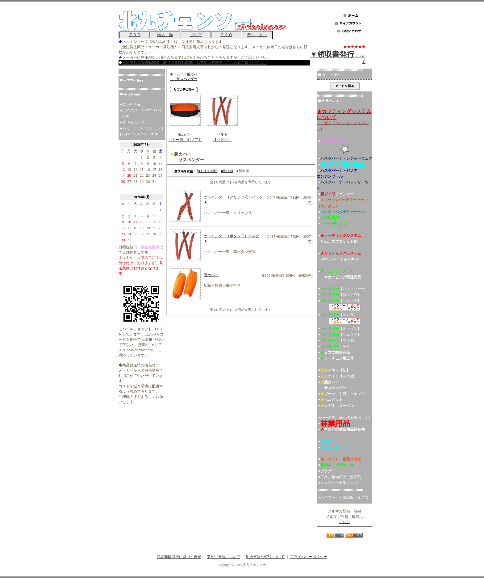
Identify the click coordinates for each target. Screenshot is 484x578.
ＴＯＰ (135, 34)
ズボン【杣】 (335, 370)
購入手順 (165, 34)
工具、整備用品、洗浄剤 (340, 477)
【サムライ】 (340, 334)
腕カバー (211, 275)
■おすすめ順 (208, 171)
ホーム (175, 74)
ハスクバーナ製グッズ (338, 483)
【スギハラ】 (344, 305)
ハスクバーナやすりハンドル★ (141, 113)
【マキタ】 (338, 340)
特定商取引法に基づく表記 (179, 557)
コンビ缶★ (131, 104)
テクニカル (257, 34)
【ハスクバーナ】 (344, 289)
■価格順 (227, 171)
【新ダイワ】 (340, 295)
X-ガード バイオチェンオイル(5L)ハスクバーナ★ (141, 131)
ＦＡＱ (226, 34)
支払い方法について (223, 557)
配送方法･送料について (265, 557)
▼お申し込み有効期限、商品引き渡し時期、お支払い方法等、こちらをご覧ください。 (194, 63)
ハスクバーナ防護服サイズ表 (344, 497)
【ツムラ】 (344, 319)
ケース (335, 346)
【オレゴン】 (340, 329)
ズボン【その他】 (338, 376)
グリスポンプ (133, 122)
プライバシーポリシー (308, 557)
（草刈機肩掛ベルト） (346, 418)
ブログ (196, 34)
